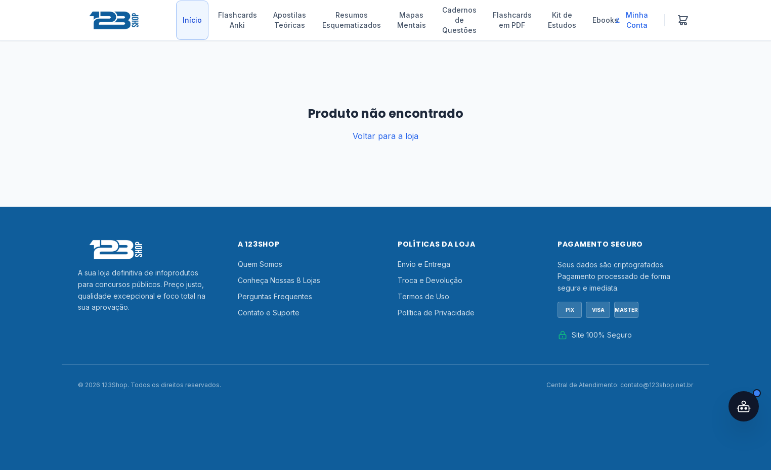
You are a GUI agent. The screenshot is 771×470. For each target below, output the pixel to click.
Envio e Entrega (424, 264)
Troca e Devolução (430, 280)
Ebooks (605, 20)
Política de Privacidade (436, 312)
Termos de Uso (423, 296)
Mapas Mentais (411, 20)
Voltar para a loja (385, 136)
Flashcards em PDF (512, 20)
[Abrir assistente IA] (744, 406)
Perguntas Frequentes (275, 296)
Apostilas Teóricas (289, 20)
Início (192, 20)
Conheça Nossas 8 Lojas (279, 280)
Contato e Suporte (268, 312)
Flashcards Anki (237, 20)
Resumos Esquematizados (351, 20)
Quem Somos (260, 264)
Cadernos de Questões (459, 20)
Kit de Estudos (562, 20)
